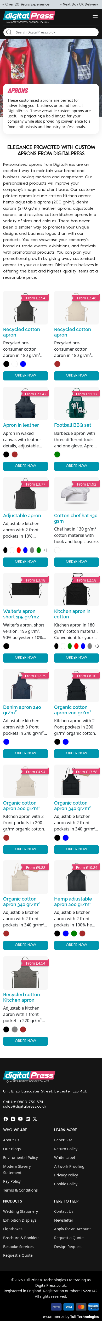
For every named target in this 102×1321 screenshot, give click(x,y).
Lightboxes (12, 1228)
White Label (64, 1157)
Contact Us (63, 1211)
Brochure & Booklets (21, 1237)
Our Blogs (12, 1148)
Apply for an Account (72, 1228)
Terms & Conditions (20, 1190)
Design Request (68, 1246)
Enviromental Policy (20, 1157)
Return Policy (65, 1148)
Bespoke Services (18, 1246)
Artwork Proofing (69, 1166)
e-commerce (53, 1316)
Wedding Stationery (20, 1211)
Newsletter (63, 1220)
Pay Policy (12, 1181)
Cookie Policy (65, 1183)
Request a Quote (18, 1255)
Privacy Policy (66, 1174)
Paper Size (63, 1139)
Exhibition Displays (19, 1220)
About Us (11, 1139)
